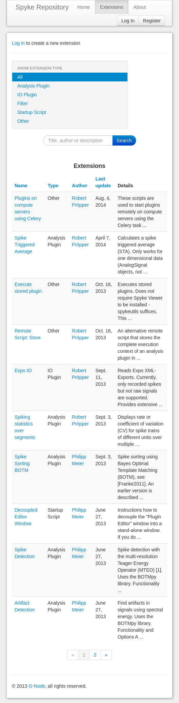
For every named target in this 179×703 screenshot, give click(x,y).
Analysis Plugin (33, 86)
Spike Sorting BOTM (22, 463)
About (140, 7)
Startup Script (31, 112)
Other (23, 121)
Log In (128, 20)
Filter (22, 103)
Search (124, 140)
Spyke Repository (42, 7)
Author (79, 185)
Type (53, 185)
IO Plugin (27, 94)
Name (21, 185)
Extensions (111, 7)
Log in (18, 43)
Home (83, 7)
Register (152, 20)
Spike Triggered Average (25, 244)
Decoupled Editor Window (26, 516)
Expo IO (23, 370)
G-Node (36, 686)
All (20, 77)
